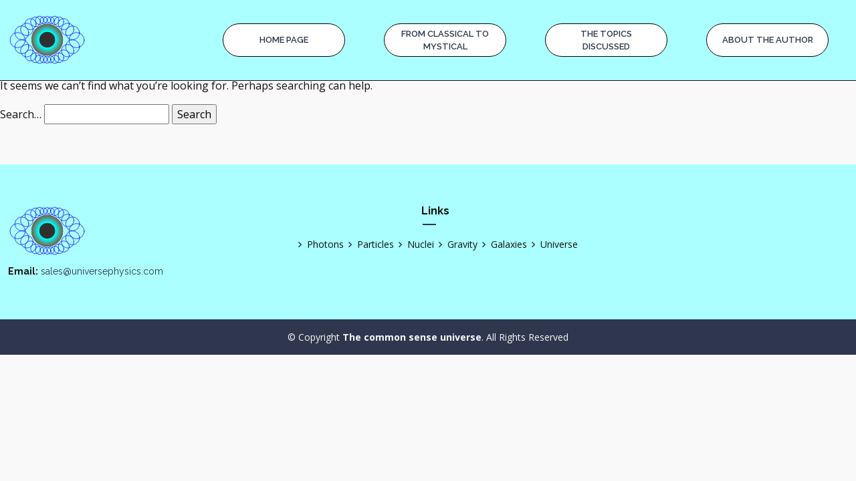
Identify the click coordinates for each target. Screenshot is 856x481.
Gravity (455, 244)
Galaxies (502, 244)
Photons (319, 244)
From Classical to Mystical (445, 40)
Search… (20, 114)
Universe (552, 244)
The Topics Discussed (606, 40)
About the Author (767, 40)
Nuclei (414, 244)
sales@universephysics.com (102, 271)
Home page (283, 40)
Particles (369, 244)
